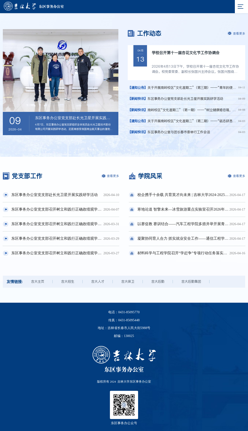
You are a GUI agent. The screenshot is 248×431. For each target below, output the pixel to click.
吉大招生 (67, 281)
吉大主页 (37, 281)
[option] (61, 82)
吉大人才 (97, 281)
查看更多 (236, 33)
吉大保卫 (127, 281)
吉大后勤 (157, 281)
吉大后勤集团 (191, 281)
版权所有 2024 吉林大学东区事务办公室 (124, 381)
